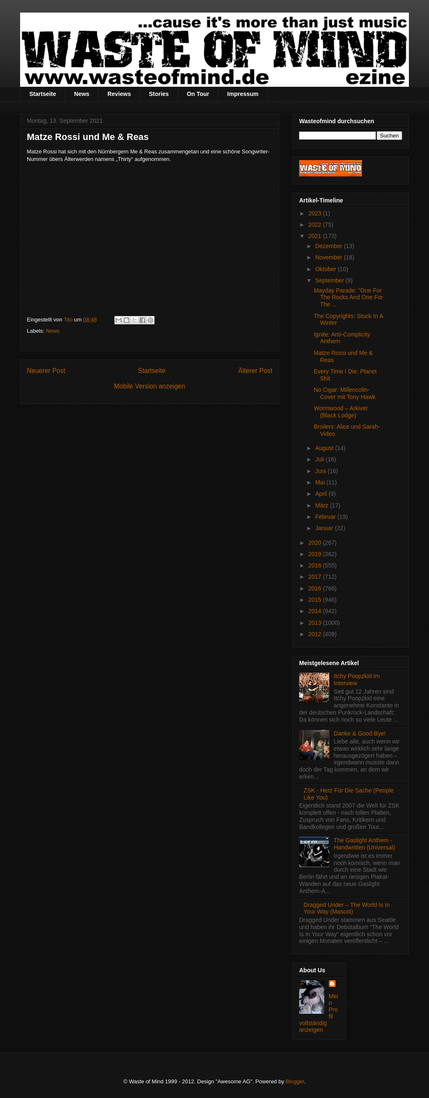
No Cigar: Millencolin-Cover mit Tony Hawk (344, 393)
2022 (315, 224)
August (325, 448)
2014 (315, 611)
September (330, 280)
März (322, 505)
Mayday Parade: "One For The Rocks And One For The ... (348, 297)
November (329, 257)
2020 (315, 542)
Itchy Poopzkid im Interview (357, 679)
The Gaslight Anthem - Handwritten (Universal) (364, 844)
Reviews (119, 94)
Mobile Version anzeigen (149, 386)
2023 (315, 213)
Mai (320, 482)
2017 (315, 576)
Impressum (242, 94)
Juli (320, 459)
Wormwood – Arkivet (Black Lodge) (340, 412)
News (82, 94)
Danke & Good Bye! (360, 733)
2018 (315, 565)
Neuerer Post (46, 370)
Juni (321, 471)
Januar (325, 528)
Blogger (295, 1081)
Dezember (329, 246)
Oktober (326, 269)
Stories (158, 94)
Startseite (42, 94)
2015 (315, 599)
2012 (315, 634)
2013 (315, 622)
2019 (315, 554)
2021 (315, 236)
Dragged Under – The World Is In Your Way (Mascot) (347, 908)
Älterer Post (255, 370)
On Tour (198, 94)
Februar (326, 516)
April (321, 493)
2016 (315, 588)
